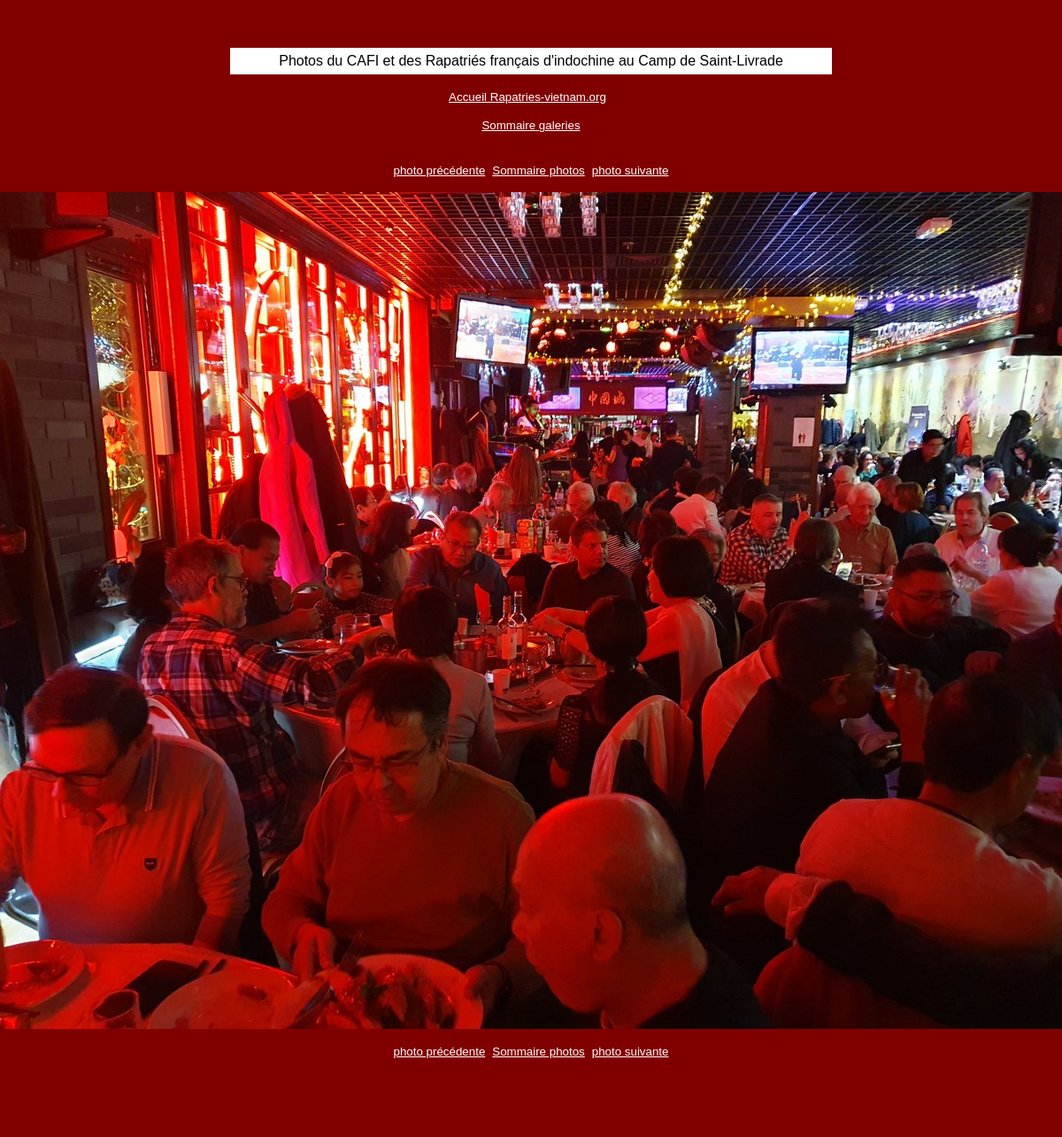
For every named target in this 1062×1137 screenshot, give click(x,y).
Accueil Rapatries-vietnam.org (527, 97)
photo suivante (630, 170)
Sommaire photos (538, 170)
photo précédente (440, 170)
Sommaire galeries (530, 125)
